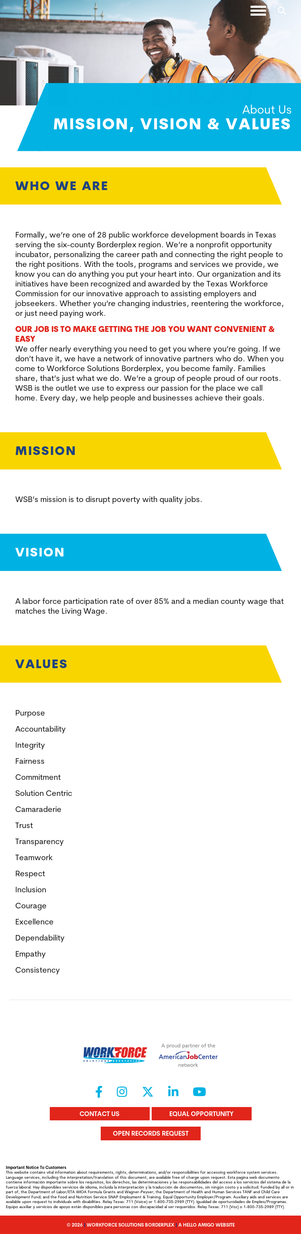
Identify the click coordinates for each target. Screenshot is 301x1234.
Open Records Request (151, 1133)
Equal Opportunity (201, 1113)
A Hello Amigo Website (206, 1224)
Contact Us (100, 1113)
